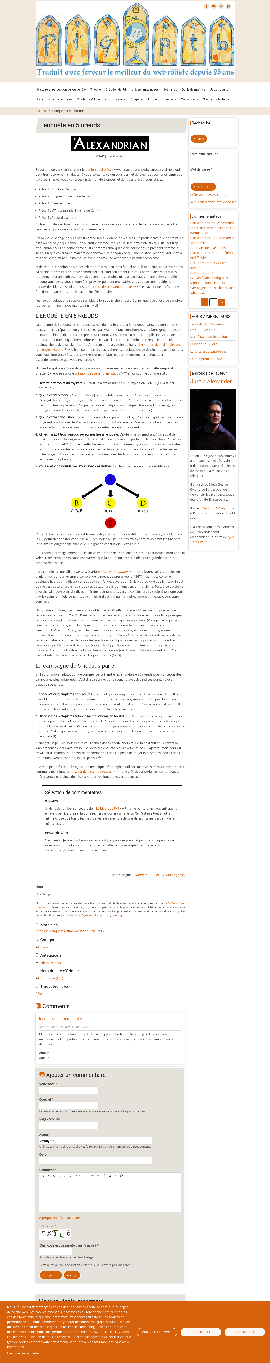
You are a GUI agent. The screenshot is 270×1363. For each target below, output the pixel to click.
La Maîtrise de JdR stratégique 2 (85, 915)
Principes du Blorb (203, 344)
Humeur (152, 99)
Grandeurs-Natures (216, 99)
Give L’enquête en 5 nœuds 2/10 (42, 890)
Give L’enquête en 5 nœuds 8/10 (59, 890)
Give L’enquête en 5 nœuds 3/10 (45, 890)
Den (41, 993)
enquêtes (58, 931)
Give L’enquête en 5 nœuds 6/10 (53, 890)
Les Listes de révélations (208, 248)
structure (98, 931)
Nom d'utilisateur (203, 154)
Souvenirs (169, 99)
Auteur (44, 1135)
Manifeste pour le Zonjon (208, 336)
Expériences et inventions (54, 99)
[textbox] (110, 1195)
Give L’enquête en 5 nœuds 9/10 (62, 890)
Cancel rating (37, 890)
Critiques (136, 99)
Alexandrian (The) (50, 978)
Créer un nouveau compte (209, 195)
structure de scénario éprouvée (111, 287)
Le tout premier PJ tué (206, 359)
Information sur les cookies (23, 1353)
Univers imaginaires (145, 89)
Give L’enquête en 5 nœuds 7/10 (56, 890)
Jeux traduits (219, 89)
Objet (43, 1154)
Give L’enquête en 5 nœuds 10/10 (64, 890)
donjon (43, 931)
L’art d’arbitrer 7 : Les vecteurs (212, 223)
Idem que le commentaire (60, 1019)
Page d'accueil (49, 1119)
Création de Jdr (116, 89)
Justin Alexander (49, 963)
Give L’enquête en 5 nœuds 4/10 (48, 890)
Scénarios (170, 89)
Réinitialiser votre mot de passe (213, 202)
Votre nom (47, 1084)
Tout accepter (245, 1332)
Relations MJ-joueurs (91, 99)
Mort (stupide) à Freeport (208, 283)
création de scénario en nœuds (97, 373)
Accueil (41, 111)
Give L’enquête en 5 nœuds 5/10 (50, 890)
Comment (46, 1170)
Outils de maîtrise (193, 89)
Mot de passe (200, 169)
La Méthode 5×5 (107, 808)
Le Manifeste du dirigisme (209, 278)
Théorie (95, 89)
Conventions (189, 99)
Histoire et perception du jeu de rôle (61, 89)
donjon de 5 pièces (99, 169)
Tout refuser (201, 1332)
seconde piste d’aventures (93, 771)
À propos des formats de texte (61, 1218)
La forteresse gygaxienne (208, 351)
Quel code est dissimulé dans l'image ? (67, 1245)
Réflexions (118, 99)
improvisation (78, 931)
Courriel (45, 1099)
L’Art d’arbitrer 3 (201, 273)
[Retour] (117, 915)
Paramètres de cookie (157, 1332)
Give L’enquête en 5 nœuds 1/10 (39, 890)
